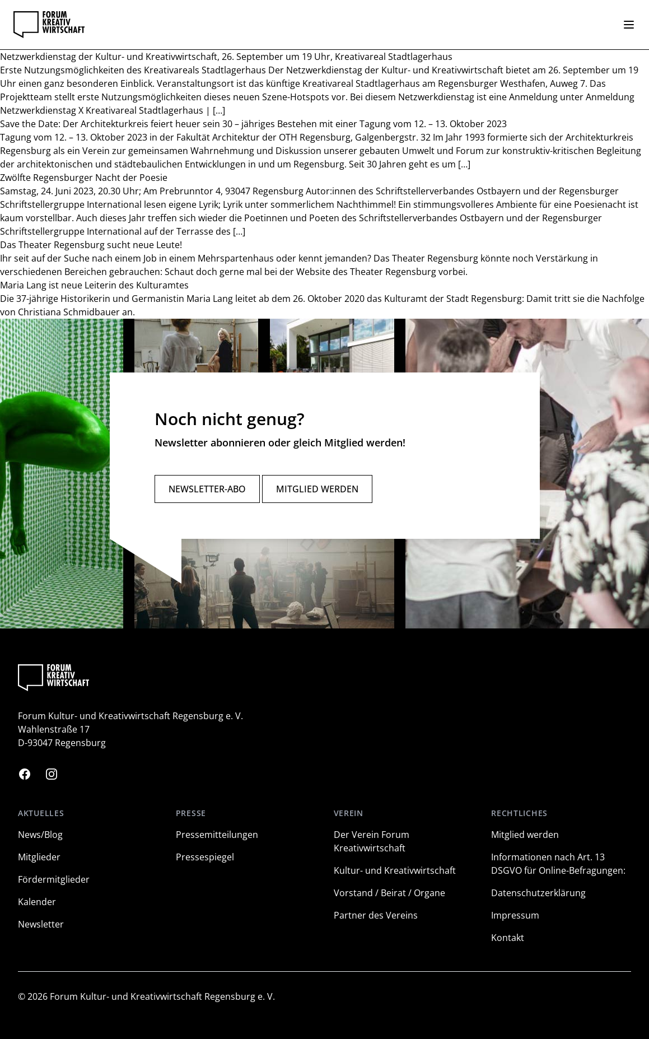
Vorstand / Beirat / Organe (389, 893)
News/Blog (40, 834)
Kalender (37, 902)
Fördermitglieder (54, 879)
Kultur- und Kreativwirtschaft (395, 870)
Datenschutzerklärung (538, 893)
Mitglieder (39, 857)
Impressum (515, 915)
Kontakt (507, 937)
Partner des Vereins (376, 915)
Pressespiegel (205, 857)
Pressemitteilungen (217, 834)
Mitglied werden (317, 489)
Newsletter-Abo (207, 489)
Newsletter (41, 924)
